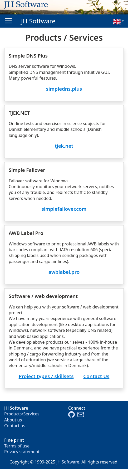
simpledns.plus (64, 88)
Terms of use (16, 446)
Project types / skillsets (46, 376)
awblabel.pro (64, 272)
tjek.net (64, 145)
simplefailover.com (64, 208)
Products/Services (22, 414)
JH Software (38, 21)
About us (13, 420)
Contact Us (96, 376)
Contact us (14, 426)
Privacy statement (22, 452)
